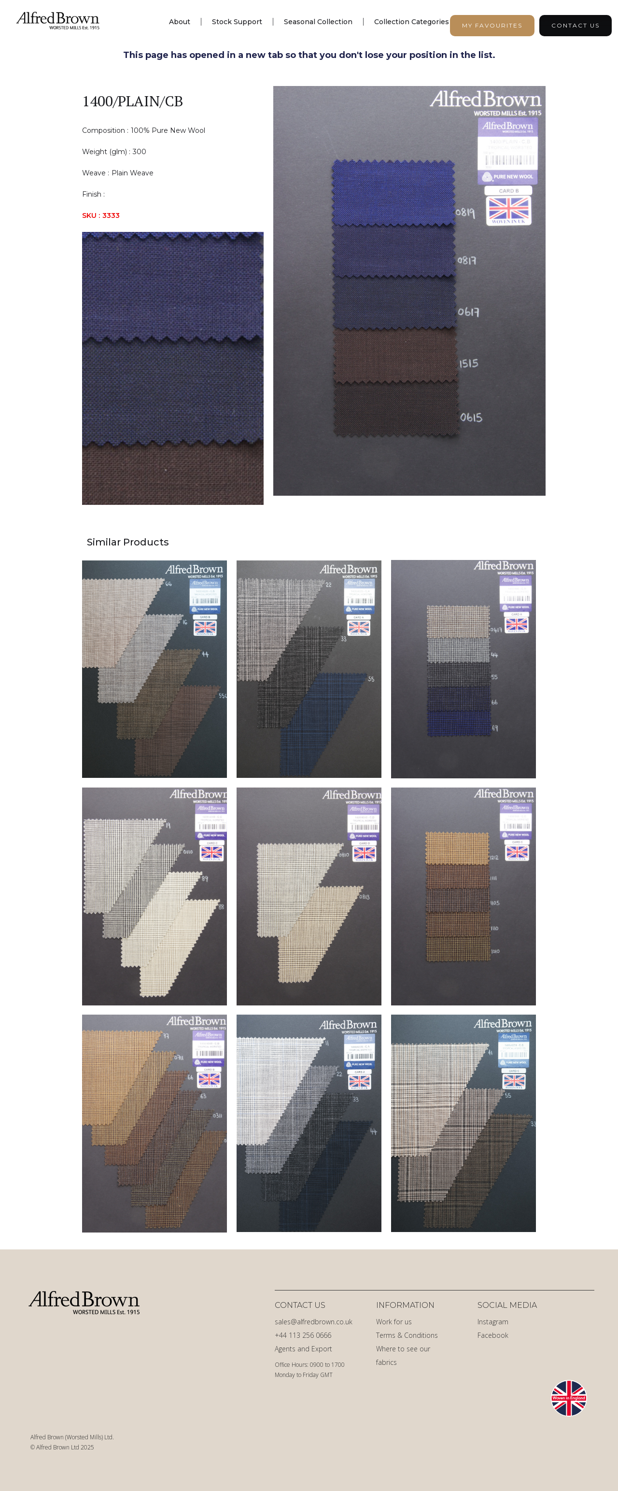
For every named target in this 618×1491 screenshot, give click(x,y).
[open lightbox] (409, 295)
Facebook (493, 1335)
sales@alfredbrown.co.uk (313, 1321)
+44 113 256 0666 (303, 1335)
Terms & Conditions (407, 1335)
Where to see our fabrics (403, 1355)
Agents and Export (303, 1348)
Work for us (394, 1321)
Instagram (493, 1321)
